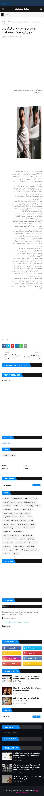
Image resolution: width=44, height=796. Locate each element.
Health (29, 517)
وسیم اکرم (7, 554)
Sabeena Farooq (28, 528)
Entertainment (28, 509)
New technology (23, 524)
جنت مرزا (27, 543)
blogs (19, 502)
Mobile (6, 524)
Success (6, 539)
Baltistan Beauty (17, 498)
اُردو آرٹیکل (31, 539)
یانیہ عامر (15, 554)
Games (6, 455)
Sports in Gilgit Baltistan (11, 535)
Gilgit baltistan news (10, 517)
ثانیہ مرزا (18, 543)
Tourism (14, 539)
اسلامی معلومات (8, 543)
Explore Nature (8, 513)
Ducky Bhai (7, 509)
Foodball (19, 513)
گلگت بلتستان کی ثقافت (11, 550)
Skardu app (7, 532)
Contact (5, 468)
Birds (35, 498)
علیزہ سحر (7, 546)
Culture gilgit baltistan (32, 506)
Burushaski (7, 506)
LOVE (31, 521)
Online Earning (8, 528)
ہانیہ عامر (34, 550)
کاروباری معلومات (18, 546)
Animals (6, 498)
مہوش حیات (24, 550)
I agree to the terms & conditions (16, 622)
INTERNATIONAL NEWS (11, 521)
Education (17, 509)
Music (13, 455)
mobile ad (6, 3)
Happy (22, 517)
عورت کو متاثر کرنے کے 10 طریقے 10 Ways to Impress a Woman (27, 689)
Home (4, 22)
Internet (24, 521)
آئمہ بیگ (22, 539)
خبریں (34, 543)
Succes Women (27, 535)
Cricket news (18, 506)
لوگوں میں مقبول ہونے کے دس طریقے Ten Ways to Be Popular (27, 777)
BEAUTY (28, 498)
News (9, 22)
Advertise (26, 468)
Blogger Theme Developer (27, 792)
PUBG (18, 528)
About (25, 465)
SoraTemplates (18, 791)
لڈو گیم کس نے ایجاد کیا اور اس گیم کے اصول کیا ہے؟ (26, 699)
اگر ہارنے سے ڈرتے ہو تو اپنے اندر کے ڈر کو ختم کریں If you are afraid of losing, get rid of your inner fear (26, 767)
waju (5, 37)
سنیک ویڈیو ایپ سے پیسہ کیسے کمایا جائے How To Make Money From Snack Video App (26, 678)
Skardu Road (18, 532)
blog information (9, 502)
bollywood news (29, 502)
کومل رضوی (30, 546)
